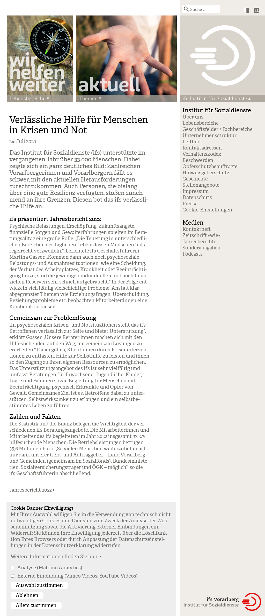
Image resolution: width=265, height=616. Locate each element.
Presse (189, 204)
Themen (88, 98)
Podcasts (192, 254)
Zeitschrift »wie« (201, 235)
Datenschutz (197, 197)
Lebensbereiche (27, 98)
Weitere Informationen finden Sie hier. (54, 556)
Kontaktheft (196, 229)
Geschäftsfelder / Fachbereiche (217, 129)
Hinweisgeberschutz (205, 173)
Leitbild (191, 142)
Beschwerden (197, 160)
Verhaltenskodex (201, 154)
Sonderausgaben (201, 248)
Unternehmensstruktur (209, 135)
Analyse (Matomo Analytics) (49, 567)
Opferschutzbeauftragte (210, 166)
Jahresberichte (199, 242)
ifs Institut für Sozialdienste (214, 98)
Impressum (195, 191)
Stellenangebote (200, 185)
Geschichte (195, 179)
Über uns (192, 117)
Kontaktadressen (202, 148)
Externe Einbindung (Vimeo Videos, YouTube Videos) (77, 576)
